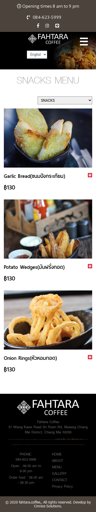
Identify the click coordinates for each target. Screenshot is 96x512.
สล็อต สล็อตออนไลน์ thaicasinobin (48, 439)
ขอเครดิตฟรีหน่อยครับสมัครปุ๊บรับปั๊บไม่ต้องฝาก (16, 439)
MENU (56, 467)
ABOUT (57, 460)
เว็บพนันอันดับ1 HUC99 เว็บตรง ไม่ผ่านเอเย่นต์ (53, 444)
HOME (57, 454)
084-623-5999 (47, 17)
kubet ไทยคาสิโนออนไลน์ (27, 444)
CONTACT (59, 480)
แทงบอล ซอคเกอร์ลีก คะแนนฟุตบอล (38, 444)
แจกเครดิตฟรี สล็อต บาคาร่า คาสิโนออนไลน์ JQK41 (69, 439)
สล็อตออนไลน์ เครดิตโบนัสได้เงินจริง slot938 (33, 439)
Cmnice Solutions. (48, 506)
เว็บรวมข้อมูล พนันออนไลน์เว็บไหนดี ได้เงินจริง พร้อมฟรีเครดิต (73, 444)
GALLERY (59, 473)
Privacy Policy (62, 486)
